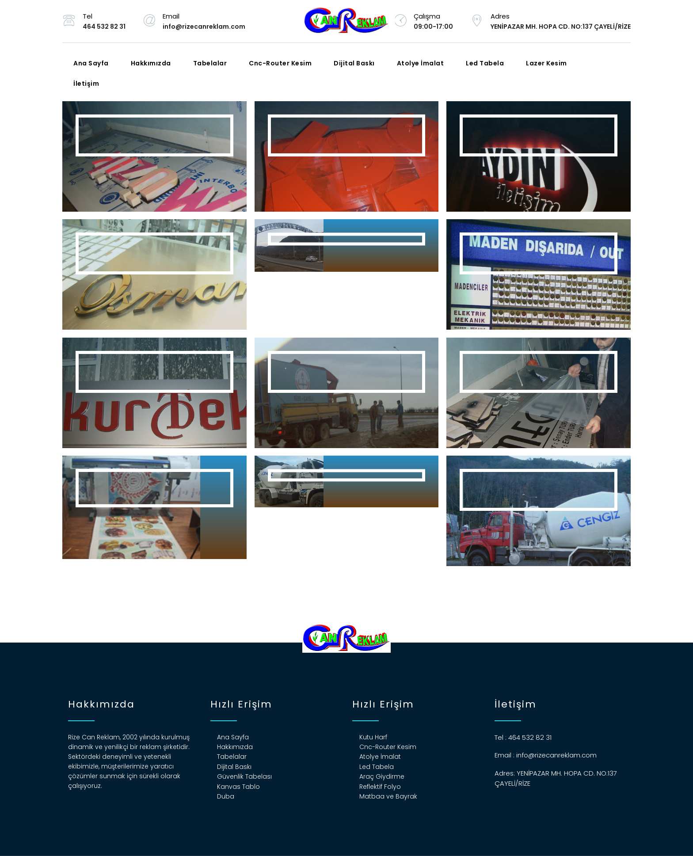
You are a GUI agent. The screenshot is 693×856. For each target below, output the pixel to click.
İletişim (86, 83)
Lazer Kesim (546, 63)
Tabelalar (210, 63)
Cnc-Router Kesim (280, 63)
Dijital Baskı (354, 63)
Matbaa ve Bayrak (388, 796)
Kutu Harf (373, 737)
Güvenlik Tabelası (244, 776)
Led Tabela (485, 63)
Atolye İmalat (420, 63)
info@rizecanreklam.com (556, 755)
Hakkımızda (151, 63)
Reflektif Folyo (380, 786)
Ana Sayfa (91, 63)
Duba (225, 796)
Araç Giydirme (381, 776)
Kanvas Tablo (238, 786)
